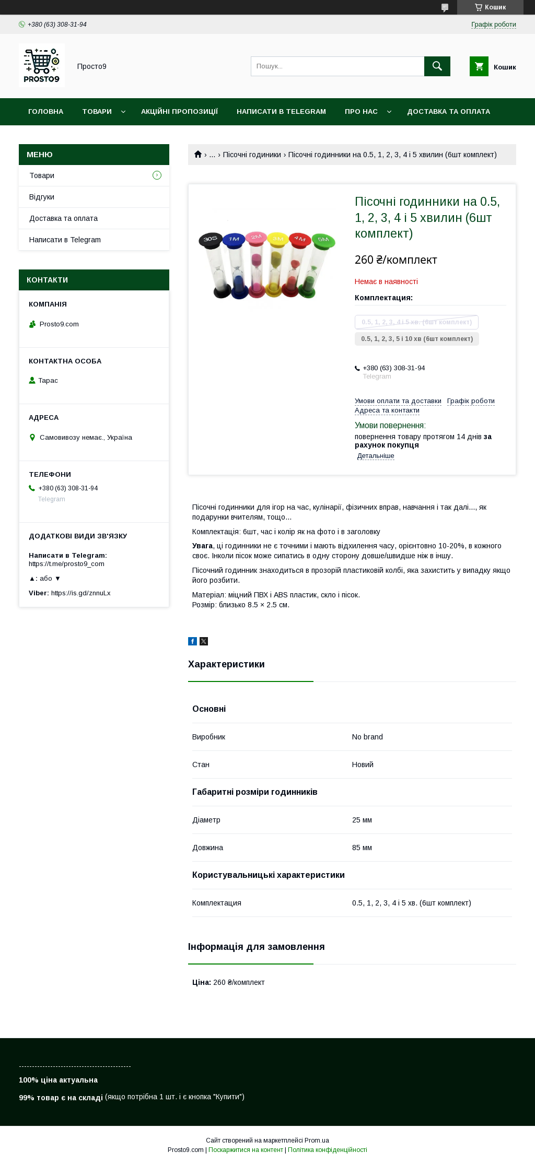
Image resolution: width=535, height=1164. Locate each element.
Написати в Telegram (281, 111)
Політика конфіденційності (327, 1150)
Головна (45, 111)
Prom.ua (317, 1140)
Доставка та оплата (448, 111)
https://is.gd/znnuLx (81, 593)
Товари (97, 111)
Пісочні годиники (252, 154)
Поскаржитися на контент (245, 1150)
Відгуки (41, 197)
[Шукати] (437, 66)
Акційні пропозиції (179, 111)
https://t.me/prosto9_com (66, 564)
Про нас (361, 111)
